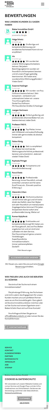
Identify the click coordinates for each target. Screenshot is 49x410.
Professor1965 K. (19, 124)
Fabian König (17, 141)
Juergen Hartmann (20, 110)
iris (13, 56)
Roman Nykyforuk (19, 216)
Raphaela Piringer (19, 161)
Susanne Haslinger (20, 86)
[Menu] (42, 4)
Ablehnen (24, 403)
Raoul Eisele (17, 172)
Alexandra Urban (19, 192)
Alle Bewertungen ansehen (24, 258)
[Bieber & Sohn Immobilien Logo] (9, 4)
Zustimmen (24, 398)
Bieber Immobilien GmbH (22, 29)
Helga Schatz (17, 39)
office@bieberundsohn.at (16, 316)
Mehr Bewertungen (25, 250)
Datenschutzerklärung (13, 393)
